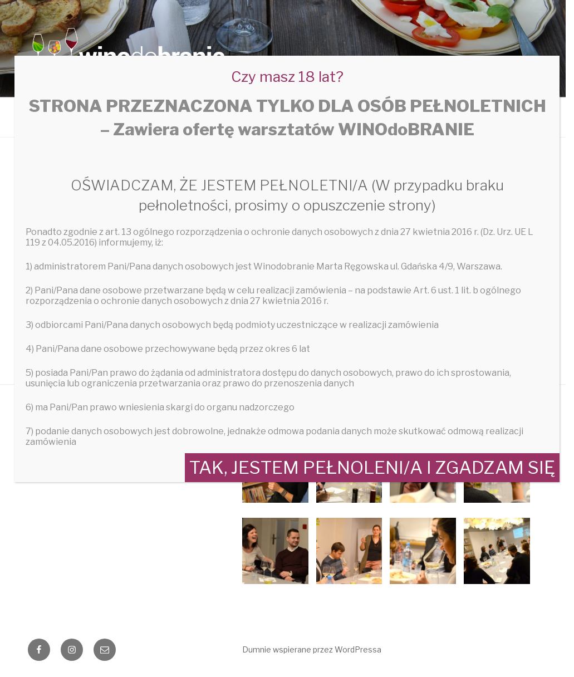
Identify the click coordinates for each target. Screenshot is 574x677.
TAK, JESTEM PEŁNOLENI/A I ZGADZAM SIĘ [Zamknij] (372, 467)
